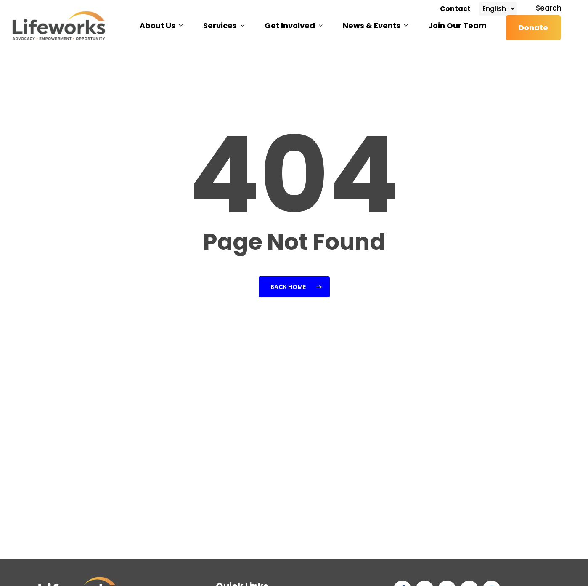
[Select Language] (498, 9)
